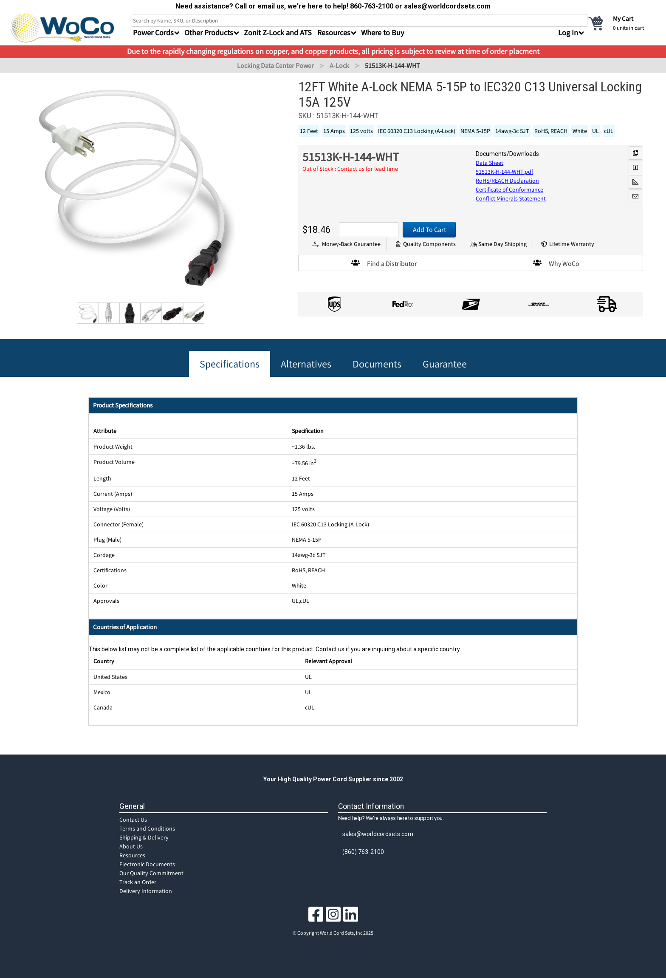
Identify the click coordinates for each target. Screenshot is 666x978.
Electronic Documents (147, 864)
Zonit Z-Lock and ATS (278, 32)
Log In (568, 32)
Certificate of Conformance (509, 189)
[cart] (621, 23)
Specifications (230, 363)
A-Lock (339, 65)
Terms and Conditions (147, 828)
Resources (132, 855)
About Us (131, 846)
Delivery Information (145, 891)
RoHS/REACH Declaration (507, 180)
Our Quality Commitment (151, 873)
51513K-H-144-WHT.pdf (504, 171)
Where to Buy (382, 32)
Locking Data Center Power (275, 65)
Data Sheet (489, 163)
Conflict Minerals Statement (511, 198)
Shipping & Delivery (144, 837)
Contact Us (133, 819)
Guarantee (445, 363)
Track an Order (137, 882)
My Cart (623, 18)
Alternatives (306, 363)
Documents (377, 363)
